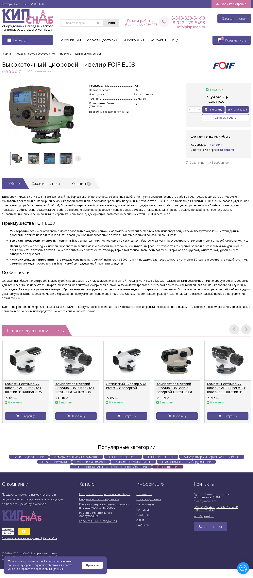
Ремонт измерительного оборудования (95, 514)
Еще (177, 40)
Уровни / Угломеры (91, 462)
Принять (92, 565)
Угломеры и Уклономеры (133, 462)
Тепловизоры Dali (161, 457)
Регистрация (237, 4)
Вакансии (142, 525)
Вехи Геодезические (29, 457)
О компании (71, 40)
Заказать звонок (234, 18)
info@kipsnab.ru (191, 27)
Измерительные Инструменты (76, 457)
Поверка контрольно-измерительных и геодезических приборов (104, 505)
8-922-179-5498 (189, 22)
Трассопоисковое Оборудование (186, 462)
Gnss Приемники (54, 462)
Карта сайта (50, 538)
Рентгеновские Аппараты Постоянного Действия (111, 466)
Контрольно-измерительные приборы (104, 494)
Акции (140, 520)
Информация (134, 40)
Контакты (158, 40)
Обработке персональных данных (41, 568)
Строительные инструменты (98, 521)
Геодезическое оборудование (99, 499)
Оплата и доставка (102, 40)
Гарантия (142, 515)
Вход (223, 4)
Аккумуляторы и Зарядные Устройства (212, 457)
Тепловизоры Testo (123, 457)
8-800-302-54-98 (204, 510)
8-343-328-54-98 (188, 18)
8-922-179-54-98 (204, 507)
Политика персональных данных (21, 538)
